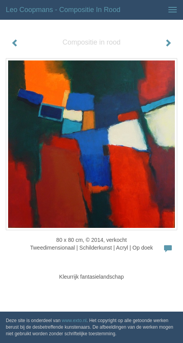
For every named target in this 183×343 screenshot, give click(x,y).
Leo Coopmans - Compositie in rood (63, 10)
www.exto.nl (74, 320)
